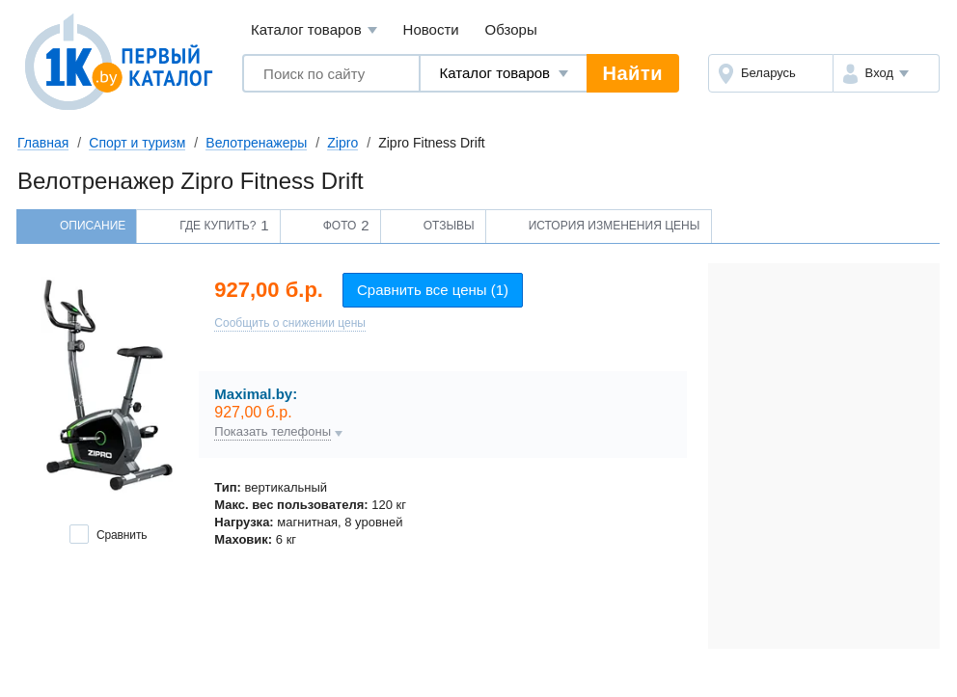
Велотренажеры (256, 142)
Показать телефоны (272, 432)
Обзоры (511, 29)
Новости (431, 29)
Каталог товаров (314, 30)
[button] (886, 73)
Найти (633, 73)
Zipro (342, 142)
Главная (42, 142)
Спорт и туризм (137, 142)
